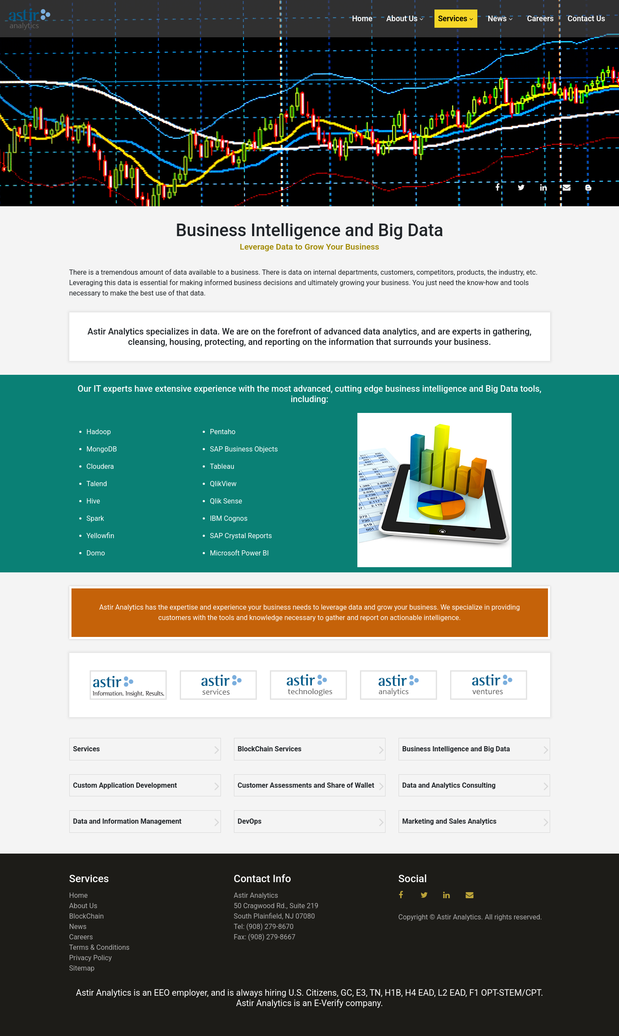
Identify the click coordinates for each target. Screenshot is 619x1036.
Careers (540, 18)
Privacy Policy (90, 958)
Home (362, 18)
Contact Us (586, 18)
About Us (402, 18)
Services (452, 18)
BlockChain (86, 916)
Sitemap (82, 968)
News (497, 18)
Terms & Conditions (99, 947)
